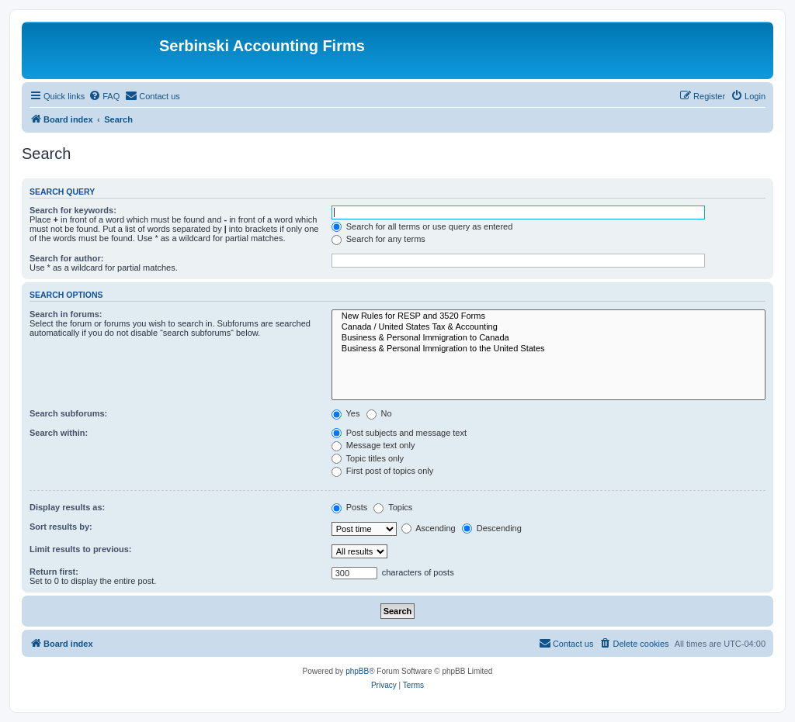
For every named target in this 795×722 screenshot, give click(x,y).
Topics (392, 507)
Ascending (428, 528)
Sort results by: (61, 526)
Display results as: (67, 507)
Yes (346, 413)
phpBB (357, 671)
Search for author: (66, 258)
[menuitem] (104, 96)
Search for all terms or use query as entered (422, 226)
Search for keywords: (73, 210)
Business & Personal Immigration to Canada (548, 338)
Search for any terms (378, 239)
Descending (492, 528)
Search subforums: (68, 413)
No (379, 413)
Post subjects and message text (399, 432)
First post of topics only (383, 470)
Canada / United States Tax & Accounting (548, 327)
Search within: (59, 432)
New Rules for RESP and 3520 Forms (548, 316)
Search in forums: (66, 314)
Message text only (373, 445)
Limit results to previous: (80, 549)
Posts (350, 507)
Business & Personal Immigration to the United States (548, 349)
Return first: (54, 571)
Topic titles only (368, 458)
